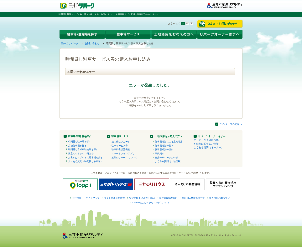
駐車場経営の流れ (164, 149)
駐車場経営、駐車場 (125, 14)
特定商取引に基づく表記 (142, 198)
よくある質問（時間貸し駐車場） (85, 161)
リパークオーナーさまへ (212, 136)
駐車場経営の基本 (164, 145)
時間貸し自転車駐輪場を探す (83, 149)
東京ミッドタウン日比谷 (81, 153)
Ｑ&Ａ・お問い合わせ (222, 23)
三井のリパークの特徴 (166, 157)
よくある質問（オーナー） (209, 147)
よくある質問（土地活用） (169, 161)
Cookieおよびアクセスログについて (151, 202)
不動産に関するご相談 (206, 143)
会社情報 (76, 198)
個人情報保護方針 (168, 198)
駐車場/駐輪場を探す (79, 136)
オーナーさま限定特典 (206, 140)
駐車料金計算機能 (121, 149)
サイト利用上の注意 (114, 198)
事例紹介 (159, 153)
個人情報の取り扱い (219, 198)
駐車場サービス (120, 136)
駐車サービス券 (120, 145)
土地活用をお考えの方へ (168, 136)
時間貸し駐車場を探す (79, 141)
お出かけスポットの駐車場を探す (85, 157)
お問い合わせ (92, 43)
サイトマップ (93, 198)
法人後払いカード (121, 141)
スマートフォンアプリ (123, 153)
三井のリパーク (69, 43)
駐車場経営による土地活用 (169, 141)
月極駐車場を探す (77, 145)
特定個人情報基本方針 (193, 198)
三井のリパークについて (124, 157)
